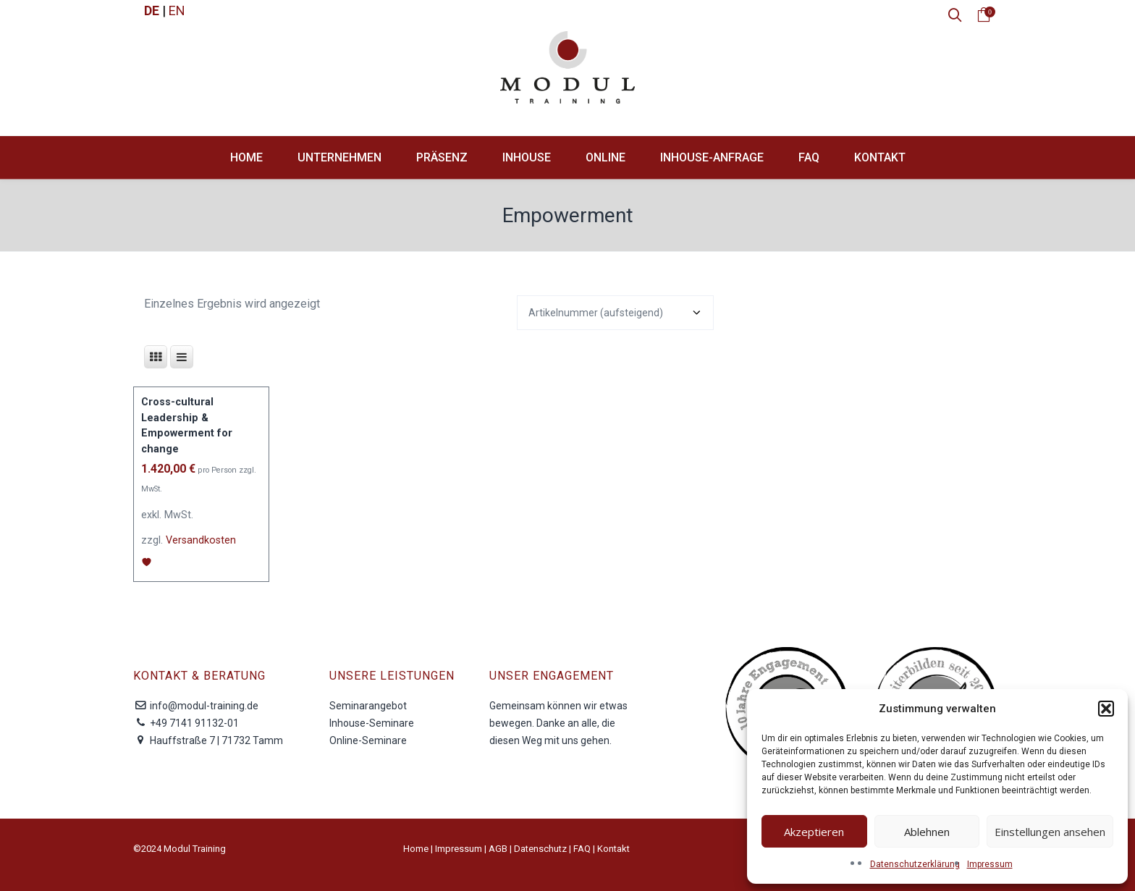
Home (416, 848)
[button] (1106, 708)
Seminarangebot (368, 705)
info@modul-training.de (204, 705)
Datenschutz (540, 848)
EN (177, 10)
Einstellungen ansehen (1050, 831)
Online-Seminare (368, 740)
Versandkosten (201, 540)
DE (151, 10)
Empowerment (567, 215)
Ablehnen (927, 831)
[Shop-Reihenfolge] (615, 312)
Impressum (990, 864)
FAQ (582, 848)
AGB (498, 848)
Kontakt (613, 848)
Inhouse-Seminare (371, 723)
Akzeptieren (814, 831)
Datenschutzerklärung (915, 864)
